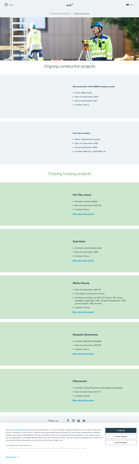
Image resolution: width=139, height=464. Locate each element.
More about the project (83, 214)
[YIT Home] (69, 5)
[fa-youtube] (78, 420)
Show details (11, 457)
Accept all (121, 430)
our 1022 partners (19, 430)
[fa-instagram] (73, 420)
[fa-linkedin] (84, 420)
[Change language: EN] (130, 5)
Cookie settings (121, 436)
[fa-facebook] (68, 420)
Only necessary (121, 442)
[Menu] (8, 4)
